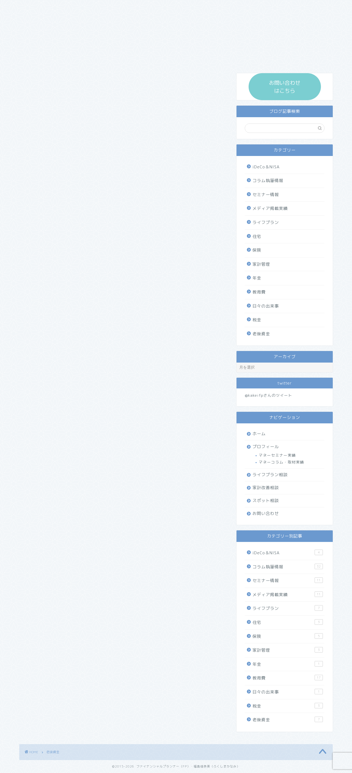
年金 (256, 278)
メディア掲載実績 (270, 208)
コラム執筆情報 (267, 180)
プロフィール (265, 446)
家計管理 (261, 264)
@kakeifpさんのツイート (268, 395)
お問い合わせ (265, 513)
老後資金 (261, 334)
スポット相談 (265, 500)
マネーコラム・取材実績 (281, 462)
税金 (256, 320)
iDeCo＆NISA (266, 167)
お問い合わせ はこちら (284, 86)
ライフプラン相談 (270, 475)
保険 (256, 250)
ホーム (259, 434)
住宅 (256, 236)
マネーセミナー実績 (277, 455)
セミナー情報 (265, 195)
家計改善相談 (265, 487)
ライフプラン (265, 222)
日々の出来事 (265, 306)
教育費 (259, 292)
